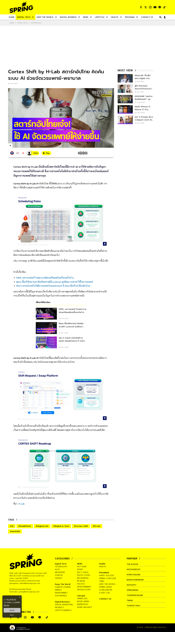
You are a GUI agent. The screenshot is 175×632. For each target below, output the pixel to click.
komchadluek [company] (134, 574)
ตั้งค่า (12, 615)
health (102, 566)
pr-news (81, 581)
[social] (140, 7)
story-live (104, 592)
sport (80, 569)
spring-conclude (107, 578)
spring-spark (105, 587)
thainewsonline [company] (135, 595)
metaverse (60, 572)
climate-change (63, 587)
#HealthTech (24, 526)
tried (101, 581)
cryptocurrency (63, 610)
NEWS (79, 563)
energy (58, 590)
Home (11, 23)
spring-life (82, 598)
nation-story (84, 589)
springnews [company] (133, 590)
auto (57, 569)
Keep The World (62, 584)
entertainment (84, 586)
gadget (59, 578)
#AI (12, 526)
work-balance (84, 607)
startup (59, 575)
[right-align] (160, 17)
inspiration (82, 604)
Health (102, 563)
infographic (83, 578)
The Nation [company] (132, 564)
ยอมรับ (12, 610)
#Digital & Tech (61, 526)
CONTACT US (105, 599)
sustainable (61, 595)
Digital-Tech (22, 23)
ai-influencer (105, 590)
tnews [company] (130, 600)
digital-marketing (64, 604)
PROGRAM (104, 572)
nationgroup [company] (133, 569)
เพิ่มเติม (6, 605)
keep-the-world (107, 584)
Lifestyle (81, 595)
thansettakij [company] (133, 605)
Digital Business (62, 601)
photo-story (83, 575)
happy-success (106, 575)
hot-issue (82, 566)
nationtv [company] (131, 585)
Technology (36, 23)
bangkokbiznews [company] (135, 579)
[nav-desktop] (11, 17)
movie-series (83, 601)
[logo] (21, 7)
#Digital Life (42, 526)
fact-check (83, 572)
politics (81, 584)
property (59, 607)
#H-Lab (96, 526)
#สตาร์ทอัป (15, 531)
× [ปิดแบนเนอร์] (19, 597)
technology (61, 566)
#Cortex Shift (81, 526)
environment (61, 592)
